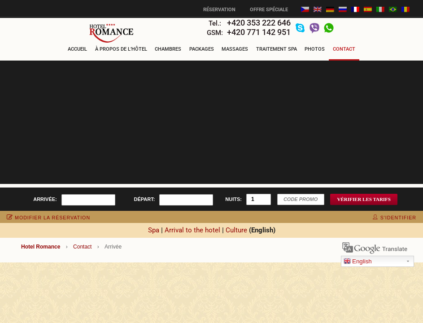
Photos (315, 49)
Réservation (219, 10)
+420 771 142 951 (259, 32)
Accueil (77, 49)
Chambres (168, 49)
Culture (236, 230)
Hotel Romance (40, 247)
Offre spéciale (269, 10)
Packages (201, 49)
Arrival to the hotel (192, 230)
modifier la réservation (48, 217)
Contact (344, 49)
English (358, 262)
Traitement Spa (276, 49)
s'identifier (394, 217)
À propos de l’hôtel (121, 49)
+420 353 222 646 (259, 22)
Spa (153, 230)
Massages (235, 49)
